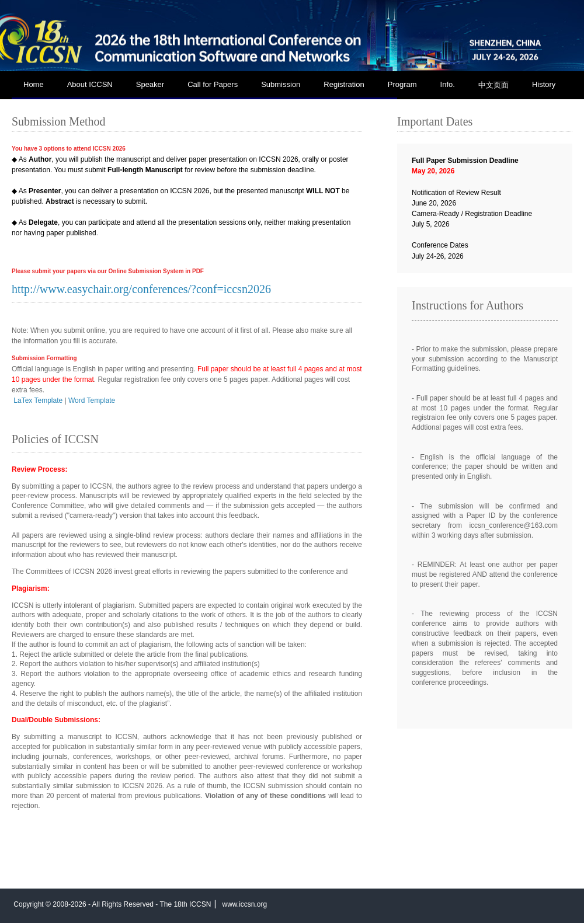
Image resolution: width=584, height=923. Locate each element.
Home (33, 84)
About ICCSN (90, 84)
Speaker (150, 84)
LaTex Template (37, 400)
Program (402, 84)
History (543, 84)
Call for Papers (212, 84)
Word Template (91, 400)
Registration (344, 84)
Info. (447, 84)
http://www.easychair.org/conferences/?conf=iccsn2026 (141, 289)
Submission (280, 84)
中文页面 (493, 85)
